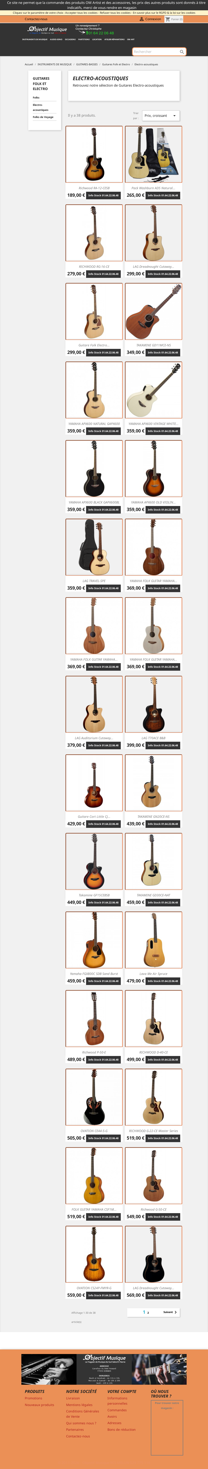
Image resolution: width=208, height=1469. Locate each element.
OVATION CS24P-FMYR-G (94, 1288)
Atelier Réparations (114, 39)
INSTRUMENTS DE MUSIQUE (34, 39)
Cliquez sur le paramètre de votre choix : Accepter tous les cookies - (56, 13)
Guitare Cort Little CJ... (94, 816)
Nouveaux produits (39, 1405)
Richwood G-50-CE (153, 1209)
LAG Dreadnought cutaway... (153, 266)
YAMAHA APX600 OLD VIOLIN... (153, 502)
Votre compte (121, 1391)
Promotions (33, 1398)
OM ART (131, 39)
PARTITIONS (84, 39)
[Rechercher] (159, 51)
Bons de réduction (121, 1429)
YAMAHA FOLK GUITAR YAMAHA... (153, 581)
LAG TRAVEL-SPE (94, 581)
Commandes (117, 1410)
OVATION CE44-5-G (94, 1131)
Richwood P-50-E (94, 1052)
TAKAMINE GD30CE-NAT (153, 895)
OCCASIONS (70, 39)
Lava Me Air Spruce (153, 973)
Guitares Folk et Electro (41, 83)
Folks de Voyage (43, 117)
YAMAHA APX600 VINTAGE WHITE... (154, 423)
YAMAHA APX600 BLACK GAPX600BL (94, 502)
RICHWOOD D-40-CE (153, 1052)
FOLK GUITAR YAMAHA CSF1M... (94, 1209)
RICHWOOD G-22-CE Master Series (153, 1131)
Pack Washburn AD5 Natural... (153, 188)
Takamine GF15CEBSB (94, 895)
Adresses (114, 1423)
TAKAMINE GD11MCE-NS (153, 345)
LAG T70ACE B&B (153, 738)
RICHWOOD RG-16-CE (94, 266)
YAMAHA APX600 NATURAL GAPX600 (94, 423)
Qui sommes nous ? (81, 1423)
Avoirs (112, 1416)
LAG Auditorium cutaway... (94, 738)
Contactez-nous (36, 19)
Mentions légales (79, 1405)
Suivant (170, 1312)
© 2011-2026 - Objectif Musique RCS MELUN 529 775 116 (104, 1462)
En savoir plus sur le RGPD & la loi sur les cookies (164, 13)
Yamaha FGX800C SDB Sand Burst (94, 973)
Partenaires (75, 1429)
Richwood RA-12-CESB (94, 188)
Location (97, 39)
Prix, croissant (161, 115)
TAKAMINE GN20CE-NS (153, 816)
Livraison (73, 1398)
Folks (36, 97)
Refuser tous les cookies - (116, 13)
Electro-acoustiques (40, 107)
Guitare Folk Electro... (94, 345)
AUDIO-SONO (56, 39)
